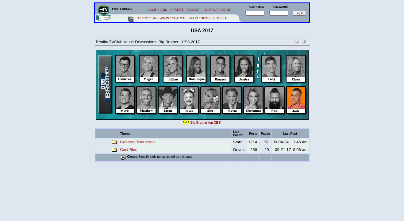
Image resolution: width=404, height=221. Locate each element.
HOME (152, 10)
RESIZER (177, 10)
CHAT (226, 10)
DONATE (194, 10)
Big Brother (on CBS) (205, 122)
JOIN (163, 10)
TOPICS (142, 18)
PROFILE (221, 18)
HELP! (193, 18)
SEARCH (179, 18)
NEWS (205, 18)
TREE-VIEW (160, 18)
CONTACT (211, 10)
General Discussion (137, 142)
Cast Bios (128, 149)
